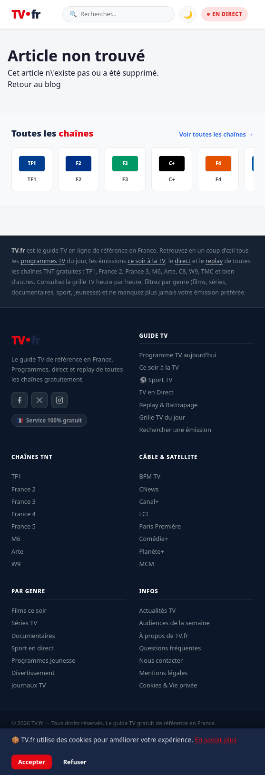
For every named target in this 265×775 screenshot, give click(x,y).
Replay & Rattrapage (168, 405)
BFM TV (150, 476)
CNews (149, 489)
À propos (123, 735)
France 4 (23, 514)
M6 (15, 538)
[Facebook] (19, 400)
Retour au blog (34, 84)
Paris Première (160, 526)
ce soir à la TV (146, 261)
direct (182, 261)
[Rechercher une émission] (123, 14)
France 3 (23, 501)
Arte (17, 551)
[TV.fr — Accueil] (25, 14)
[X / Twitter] (39, 400)
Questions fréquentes (170, 648)
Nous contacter (161, 660)
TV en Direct (156, 392)
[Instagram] (59, 400)
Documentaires (33, 635)
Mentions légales (163, 672)
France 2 (23, 489)
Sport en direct (32, 648)
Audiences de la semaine (174, 622)
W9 (15, 563)
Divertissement (33, 672)
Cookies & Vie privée (168, 685)
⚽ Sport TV (156, 379)
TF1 (16, 476)
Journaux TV (28, 685)
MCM (146, 563)
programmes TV (42, 261)
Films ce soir (29, 610)
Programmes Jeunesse (43, 660)
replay (214, 261)
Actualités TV (157, 610)
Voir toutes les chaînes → (216, 134)
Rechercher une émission (175, 429)
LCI (143, 514)
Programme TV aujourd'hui (177, 355)
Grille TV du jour (162, 417)
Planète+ (152, 551)
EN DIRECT (224, 14)
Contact (154, 735)
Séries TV (24, 622)
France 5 (23, 526)
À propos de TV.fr (163, 635)
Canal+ (149, 501)
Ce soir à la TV (159, 367)
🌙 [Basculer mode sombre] (188, 14)
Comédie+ (153, 538)
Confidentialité (83, 735)
